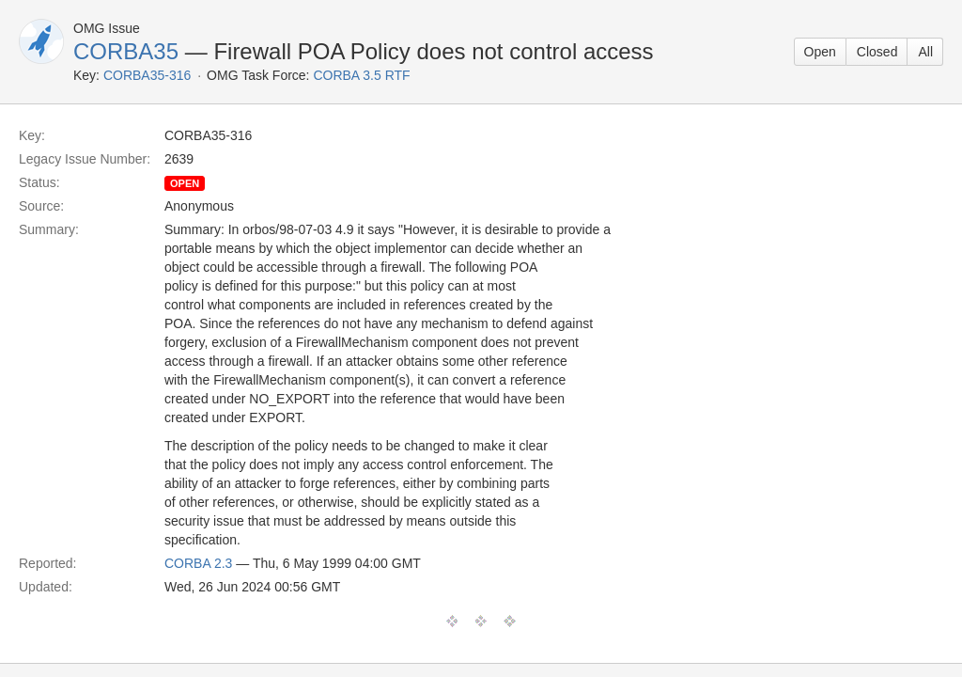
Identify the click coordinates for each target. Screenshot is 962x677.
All (925, 51)
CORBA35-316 (147, 75)
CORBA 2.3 (198, 563)
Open (820, 51)
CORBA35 (125, 51)
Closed (877, 51)
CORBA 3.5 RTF (361, 75)
